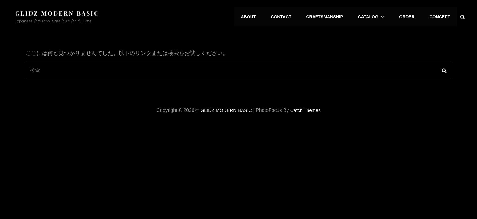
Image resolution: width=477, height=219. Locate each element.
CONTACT (287, 16)
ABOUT (255, 16)
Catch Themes (306, 110)
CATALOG (375, 16)
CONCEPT (440, 16)
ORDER (408, 16)
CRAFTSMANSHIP (329, 16)
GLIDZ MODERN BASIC (58, 13)
